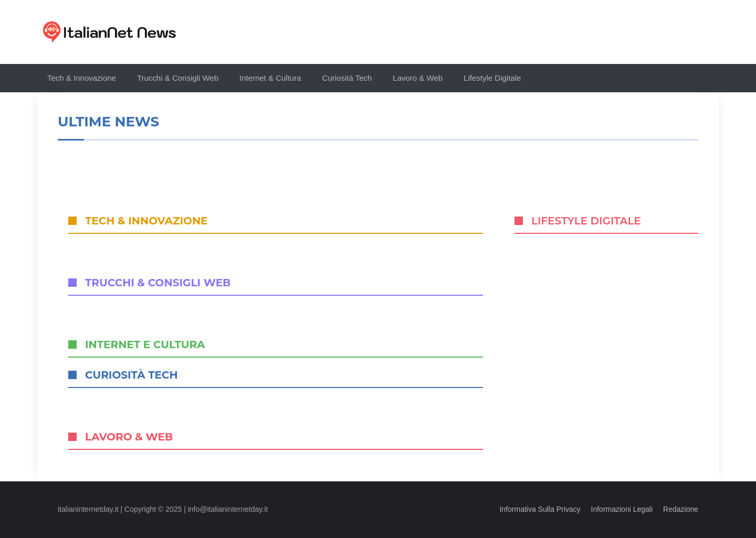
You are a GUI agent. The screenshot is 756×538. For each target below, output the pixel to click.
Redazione (680, 509)
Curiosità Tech (347, 77)
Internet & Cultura (270, 77)
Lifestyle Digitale (492, 77)
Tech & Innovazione (81, 77)
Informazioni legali (622, 509)
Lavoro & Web (418, 77)
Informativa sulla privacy (539, 509)
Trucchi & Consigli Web (177, 77)
